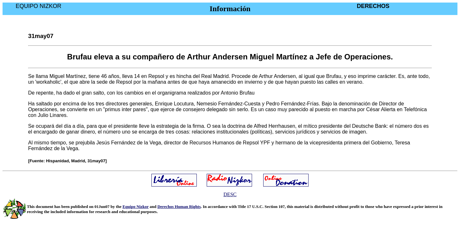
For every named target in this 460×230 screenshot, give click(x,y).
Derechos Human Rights (179, 206)
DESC (230, 194)
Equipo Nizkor (135, 206)
